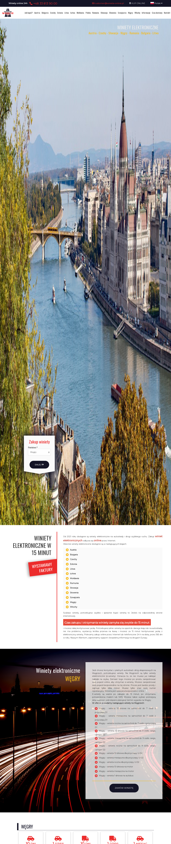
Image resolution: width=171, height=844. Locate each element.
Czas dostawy (157, 12)
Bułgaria (45, 12)
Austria (37, 12)
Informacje (146, 12)
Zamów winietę (124, 788)
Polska (88, 12)
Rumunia (95, 12)
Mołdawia (80, 12)
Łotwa (72, 12)
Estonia (60, 12)
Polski (156, 3)
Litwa (67, 12)
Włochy (137, 12)
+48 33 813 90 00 (43, 3)
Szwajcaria (122, 12)
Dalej (39, 464)
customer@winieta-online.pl (108, 3)
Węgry (130, 12)
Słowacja (104, 12)
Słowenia (112, 12)
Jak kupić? (28, 12)
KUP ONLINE (138, 3)
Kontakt (167, 12)
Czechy (53, 12)
